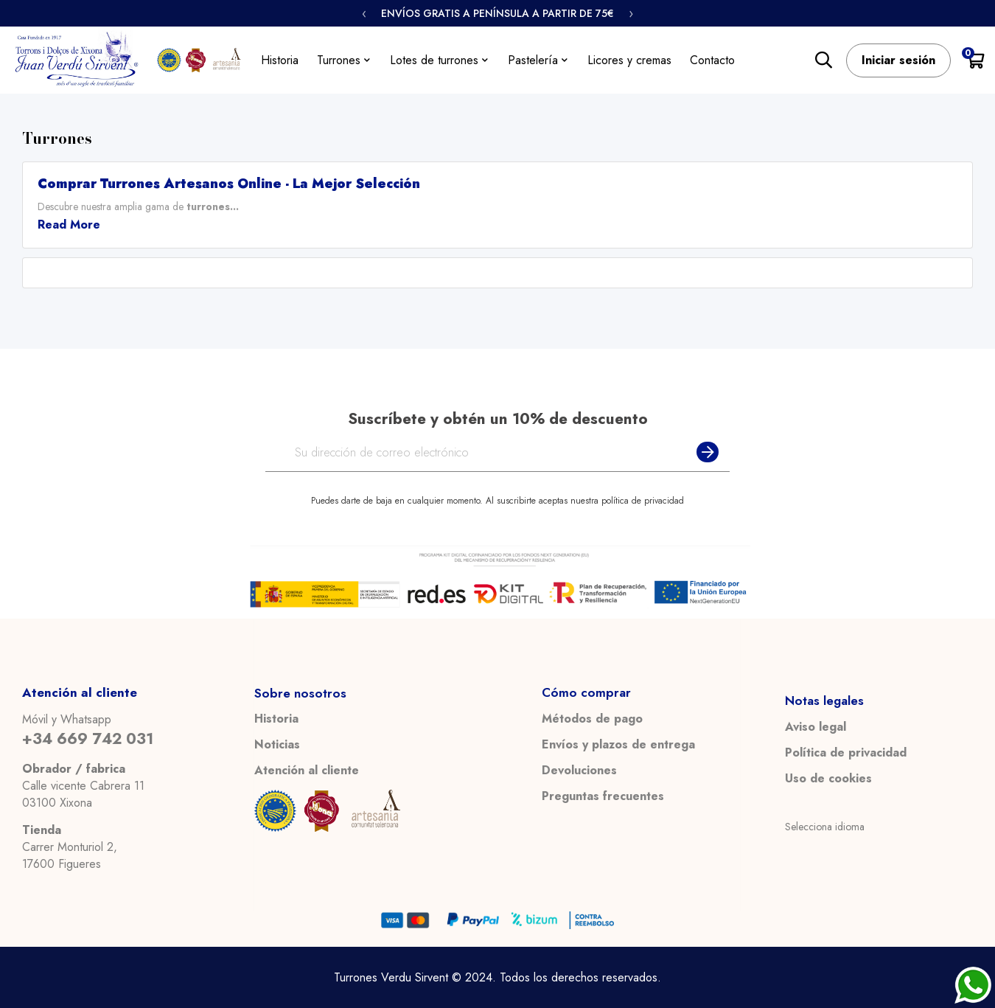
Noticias (277, 744)
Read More (69, 224)
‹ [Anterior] (364, 13)
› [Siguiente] (631, 13)
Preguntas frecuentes (603, 796)
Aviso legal (815, 727)
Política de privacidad (846, 753)
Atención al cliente (306, 770)
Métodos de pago (592, 719)
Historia (276, 719)
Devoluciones (579, 770)
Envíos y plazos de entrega (618, 744)
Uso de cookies (828, 778)
